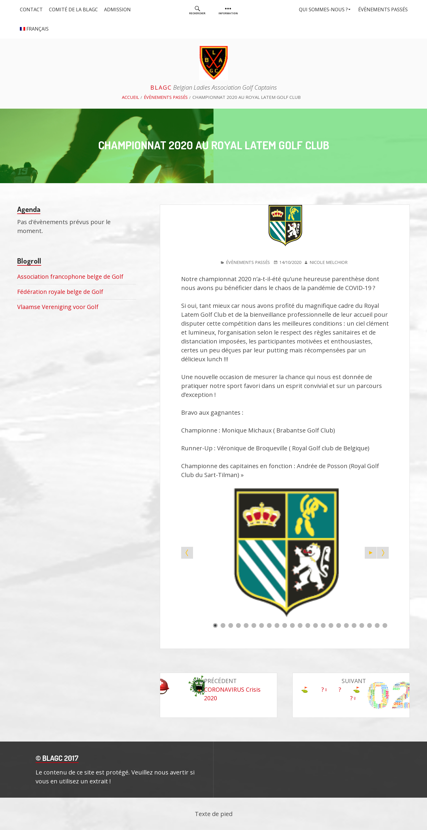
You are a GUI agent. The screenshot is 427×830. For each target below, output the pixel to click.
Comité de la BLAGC (74, 9)
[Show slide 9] (277, 625)
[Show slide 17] (338, 625)
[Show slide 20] (361, 625)
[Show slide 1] (215, 625)
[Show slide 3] (230, 625)
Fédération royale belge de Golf (61, 292)
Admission (119, 9)
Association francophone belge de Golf (71, 277)
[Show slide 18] (346, 625)
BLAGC (161, 87)
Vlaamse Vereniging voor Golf (58, 307)
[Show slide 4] (238, 625)
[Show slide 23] (385, 625)
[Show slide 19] (354, 625)
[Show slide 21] (369, 625)
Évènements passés (382, 9)
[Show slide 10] (284, 625)
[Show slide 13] (307, 625)
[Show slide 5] (246, 625)
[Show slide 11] (292, 625)
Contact (31, 9)
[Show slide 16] (331, 625)
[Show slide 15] (323, 625)
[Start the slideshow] (371, 552)
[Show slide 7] (261, 625)
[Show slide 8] (269, 625)
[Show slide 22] (377, 625)
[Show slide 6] (253, 625)
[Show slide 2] (223, 625)
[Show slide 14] (315, 625)
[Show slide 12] (300, 625)
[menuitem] (197, 9)
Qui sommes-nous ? (321, 9)
